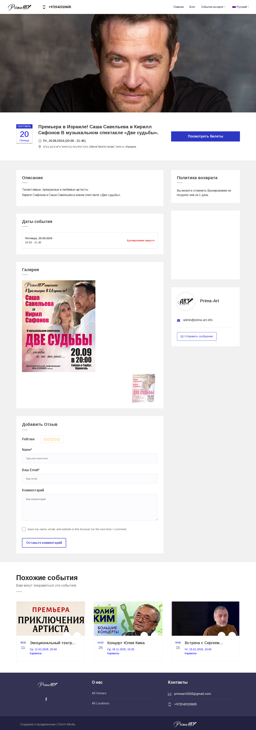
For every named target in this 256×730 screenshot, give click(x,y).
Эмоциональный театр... (53, 643)
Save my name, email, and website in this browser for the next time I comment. (77, 529)
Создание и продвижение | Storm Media (47, 724)
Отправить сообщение (197, 336)
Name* (27, 450)
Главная (179, 6)
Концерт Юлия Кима (126, 643)
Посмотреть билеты (205, 136)
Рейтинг (28, 439)
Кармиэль (36, 653)
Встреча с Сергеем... (204, 643)
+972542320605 (60, 7)
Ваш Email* (31, 470)
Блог (192, 6)
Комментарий (33, 490)
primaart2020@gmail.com (192, 694)
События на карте (213, 6)
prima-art (209, 300)
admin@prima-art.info (198, 320)
